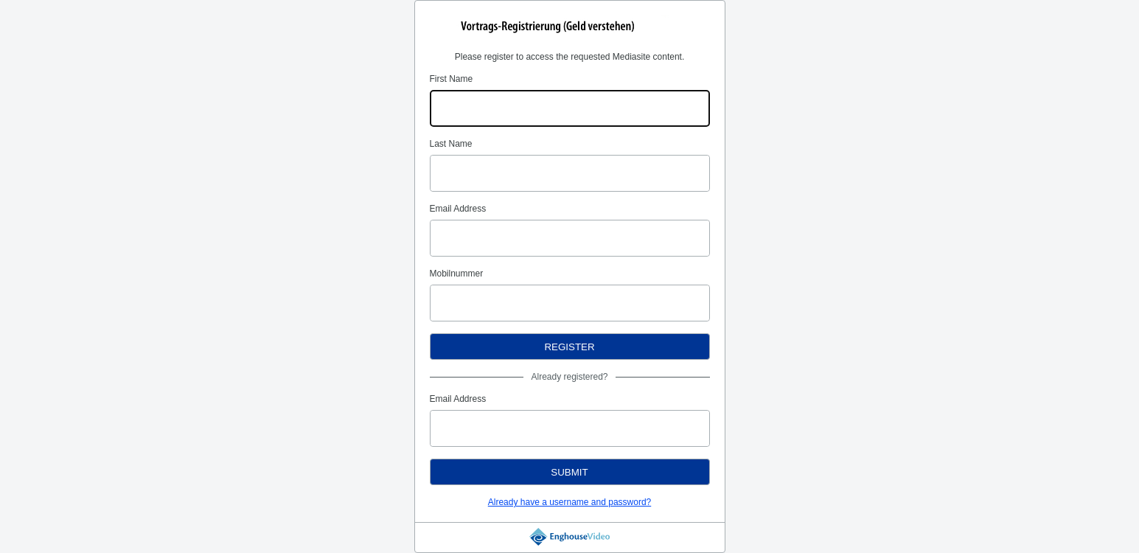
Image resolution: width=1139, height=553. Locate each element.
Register (569, 346)
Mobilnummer (457, 273)
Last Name (451, 144)
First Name (451, 79)
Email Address (458, 209)
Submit (569, 472)
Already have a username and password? (569, 502)
